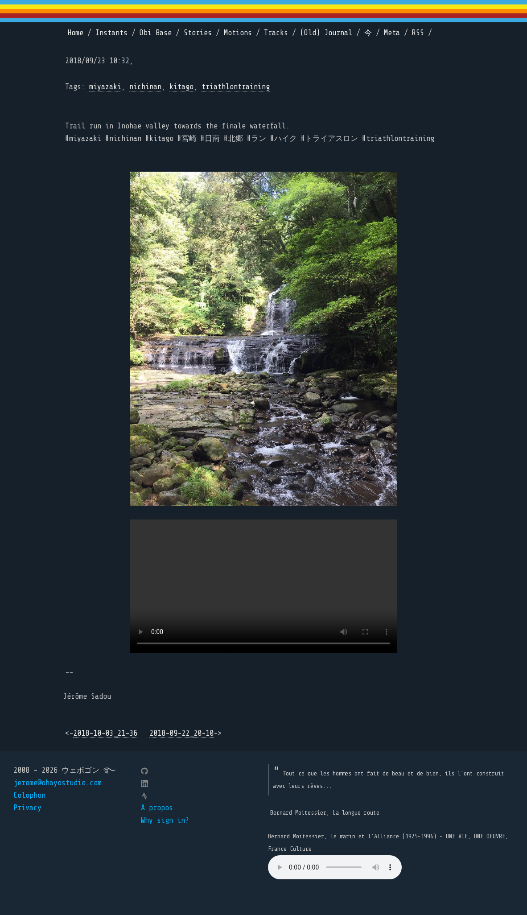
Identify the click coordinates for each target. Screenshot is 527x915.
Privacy (27, 808)
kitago (181, 86)
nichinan (145, 86)
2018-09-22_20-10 (181, 733)
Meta (392, 33)
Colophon (29, 795)
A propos (157, 808)
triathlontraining (236, 86)
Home (75, 33)
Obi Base (156, 33)
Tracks (276, 33)
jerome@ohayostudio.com (57, 783)
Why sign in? (165, 820)
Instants (111, 33)
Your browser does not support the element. (335, 867)
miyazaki (105, 86)
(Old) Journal (326, 33)
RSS (418, 33)
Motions (238, 33)
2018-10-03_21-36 (105, 733)
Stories (198, 33)
